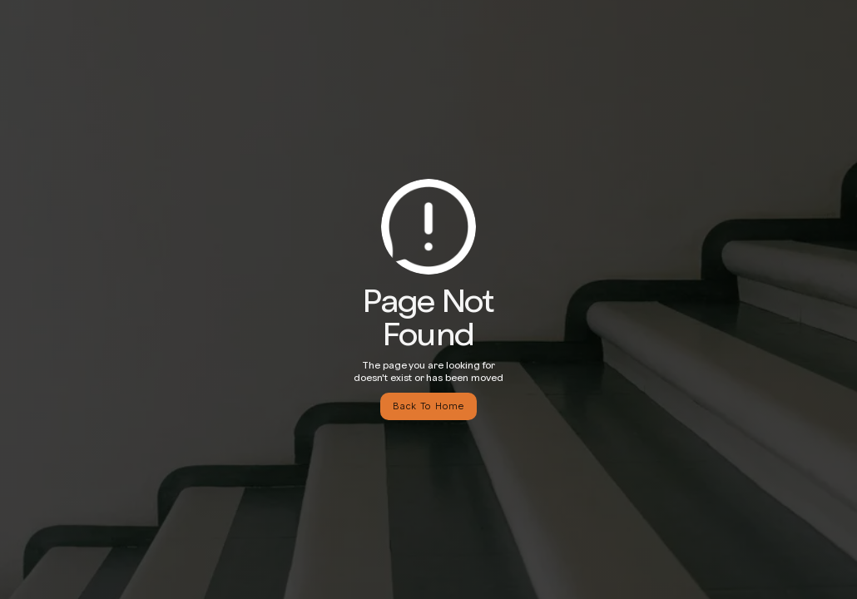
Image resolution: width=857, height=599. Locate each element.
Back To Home (428, 406)
